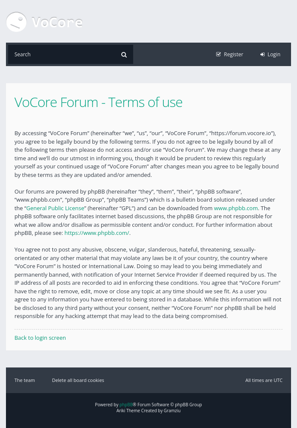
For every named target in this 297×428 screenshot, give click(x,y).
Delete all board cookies (78, 380)
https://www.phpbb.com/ (97, 233)
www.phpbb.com (236, 208)
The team (24, 380)
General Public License (55, 208)
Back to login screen (40, 337)
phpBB (126, 405)
